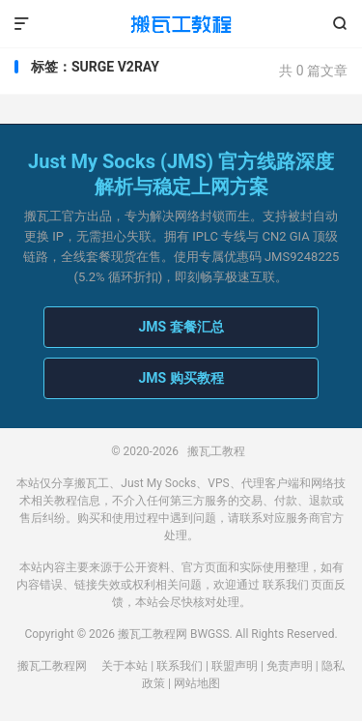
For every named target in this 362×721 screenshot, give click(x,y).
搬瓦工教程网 (52, 666)
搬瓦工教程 (181, 24)
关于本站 (124, 666)
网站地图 (197, 683)
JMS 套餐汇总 (180, 326)
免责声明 (289, 666)
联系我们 (286, 584)
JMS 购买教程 (180, 378)
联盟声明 (234, 666)
